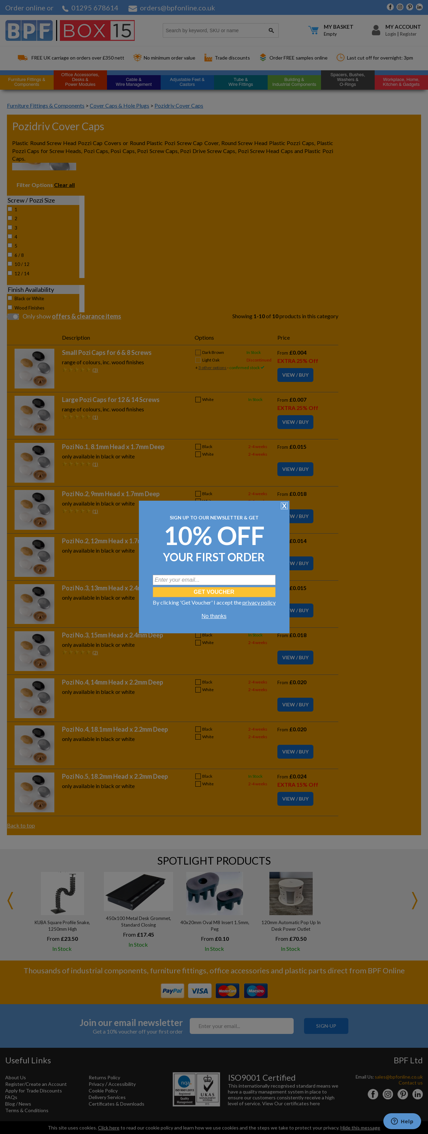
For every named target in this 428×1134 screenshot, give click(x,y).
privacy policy (259, 602)
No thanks (214, 616)
